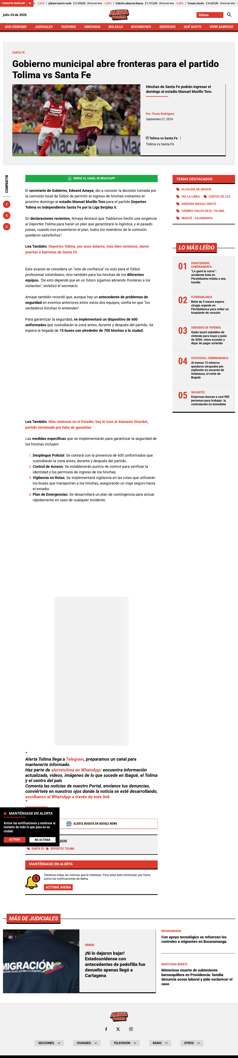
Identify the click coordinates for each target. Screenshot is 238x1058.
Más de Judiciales (34, 919)
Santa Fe (35, 849)
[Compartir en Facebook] (6, 205)
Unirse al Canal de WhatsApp (91, 179)
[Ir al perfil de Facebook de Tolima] (106, 1030)
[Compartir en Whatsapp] (6, 227)
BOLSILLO (116, 27)
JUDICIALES (44, 27)
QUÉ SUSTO (192, 27)
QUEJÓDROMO (16, 27)
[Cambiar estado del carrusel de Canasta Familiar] (30, 3)
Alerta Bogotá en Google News (91, 824)
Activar (14, 839)
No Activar (42, 840)
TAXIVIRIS (68, 27)
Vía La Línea (190, 197)
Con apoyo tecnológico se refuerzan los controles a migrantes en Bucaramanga (193, 940)
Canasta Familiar (13, 3)
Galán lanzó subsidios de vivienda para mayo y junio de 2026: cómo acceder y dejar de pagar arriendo (209, 338)
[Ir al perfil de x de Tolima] (118, 1030)
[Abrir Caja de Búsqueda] (229, 15)
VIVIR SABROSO (221, 27)
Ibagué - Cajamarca (197, 219)
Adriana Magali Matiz (198, 205)
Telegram (75, 759)
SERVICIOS (167, 27)
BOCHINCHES (141, 27)
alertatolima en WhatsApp (76, 770)
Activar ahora (58, 888)
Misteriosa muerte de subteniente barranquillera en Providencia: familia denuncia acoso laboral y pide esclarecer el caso (196, 978)
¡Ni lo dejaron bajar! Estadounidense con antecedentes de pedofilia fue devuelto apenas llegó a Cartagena (116, 965)
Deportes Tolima (60, 849)
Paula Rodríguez (163, 114)
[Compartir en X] (6, 216)
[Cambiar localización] (209, 15)
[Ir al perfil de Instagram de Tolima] (131, 1030)
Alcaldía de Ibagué (196, 190)
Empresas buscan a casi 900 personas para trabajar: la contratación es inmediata (210, 400)
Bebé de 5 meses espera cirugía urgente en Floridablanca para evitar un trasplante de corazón (210, 308)
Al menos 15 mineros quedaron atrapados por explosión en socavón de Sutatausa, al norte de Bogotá (207, 370)
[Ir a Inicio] (119, 15)
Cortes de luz (220, 197)
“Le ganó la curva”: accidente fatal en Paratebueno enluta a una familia (208, 278)
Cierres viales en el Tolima (202, 212)
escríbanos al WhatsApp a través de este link (68, 797)
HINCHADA (92, 27)
